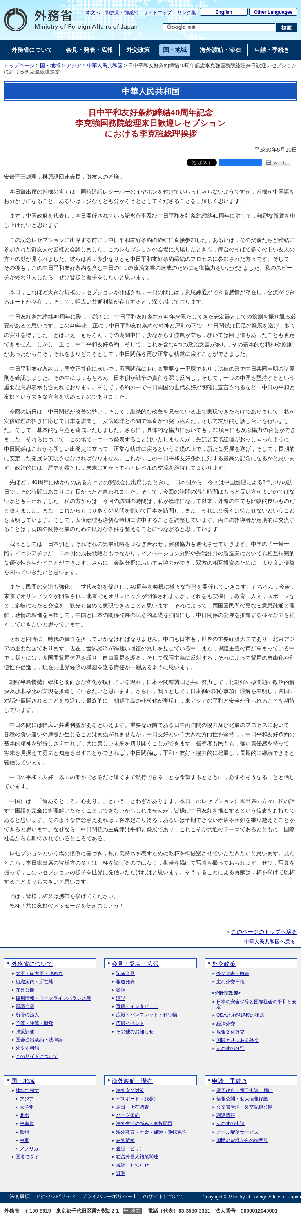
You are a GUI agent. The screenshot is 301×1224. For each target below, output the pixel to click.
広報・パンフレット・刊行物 (146, 1014)
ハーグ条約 (128, 1115)
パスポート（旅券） (137, 1098)
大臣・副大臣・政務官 (39, 973)
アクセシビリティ (55, 1197)
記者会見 (125, 973)
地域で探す (27, 1090)
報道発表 (125, 981)
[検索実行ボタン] (286, 27)
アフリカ (29, 1148)
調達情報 (225, 1115)
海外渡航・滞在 (132, 1081)
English (223, 12)
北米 (24, 1115)
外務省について (32, 964)
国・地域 (50, 65)
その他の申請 (230, 1123)
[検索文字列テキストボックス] (219, 27)
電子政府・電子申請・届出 (244, 1090)
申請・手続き (229, 1081)
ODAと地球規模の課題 (240, 1015)
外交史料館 (27, 1048)
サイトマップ (157, 12)
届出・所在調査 (132, 1107)
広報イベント (130, 1023)
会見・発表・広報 (135, 964)
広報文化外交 (230, 1032)
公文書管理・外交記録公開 (244, 1107)
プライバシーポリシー (107, 1197)
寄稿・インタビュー (137, 1006)
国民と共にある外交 (237, 1040)
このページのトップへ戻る (264, 932)
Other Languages (273, 12)
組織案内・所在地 (34, 981)
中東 (24, 1140)
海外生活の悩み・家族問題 (144, 1123)
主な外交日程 (230, 981)
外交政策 (224, 964)
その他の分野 (230, 1048)
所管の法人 (27, 1014)
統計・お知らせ (132, 1165)
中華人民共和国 (105, 65)
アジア (74, 65)
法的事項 (19, 1197)
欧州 (24, 1132)
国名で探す (27, 1157)
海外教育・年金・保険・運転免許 (151, 1132)
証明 (120, 1173)
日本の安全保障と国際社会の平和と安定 (256, 1004)
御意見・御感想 (121, 12)
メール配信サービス (237, 1132)
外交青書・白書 (232, 973)
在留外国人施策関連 (137, 1157)
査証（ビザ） (130, 1148)
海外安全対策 (130, 1090)
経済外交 (225, 1023)
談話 (120, 990)
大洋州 (27, 1107)
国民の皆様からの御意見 (242, 1140)
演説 (120, 998)
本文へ (93, 12)
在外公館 (25, 990)
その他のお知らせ (135, 1031)
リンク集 (186, 12)
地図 (135, 1211)
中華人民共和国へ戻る (269, 941)
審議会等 (25, 1006)
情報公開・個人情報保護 (242, 1098)
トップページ (19, 65)
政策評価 (25, 1031)
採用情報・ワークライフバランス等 (53, 998)
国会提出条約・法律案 (39, 1040)
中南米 (27, 1123)
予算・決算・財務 (34, 1023)
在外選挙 (125, 1140)
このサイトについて (37, 1056)
